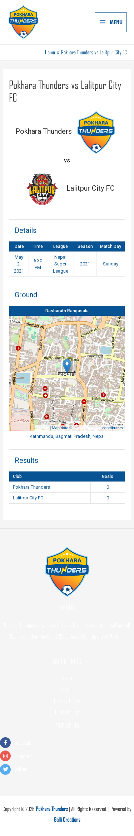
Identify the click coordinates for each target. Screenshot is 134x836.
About (67, 679)
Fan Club (67, 690)
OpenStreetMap (87, 428)
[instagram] (67, 756)
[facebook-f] (67, 743)
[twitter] (67, 769)
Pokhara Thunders (52, 808)
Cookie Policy (67, 711)
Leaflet (43, 428)
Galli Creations (67, 819)
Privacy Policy (67, 700)
